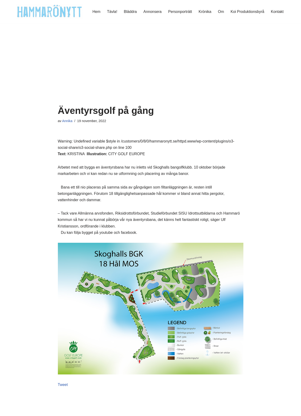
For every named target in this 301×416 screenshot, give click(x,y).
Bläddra (130, 12)
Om (221, 12)
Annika (67, 121)
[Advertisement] (150, 70)
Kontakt (277, 12)
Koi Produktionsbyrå (247, 12)
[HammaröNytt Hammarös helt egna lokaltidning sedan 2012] (49, 11)
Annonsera (152, 12)
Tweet (63, 385)
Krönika (205, 12)
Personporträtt (180, 12)
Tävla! (112, 12)
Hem (96, 12)
